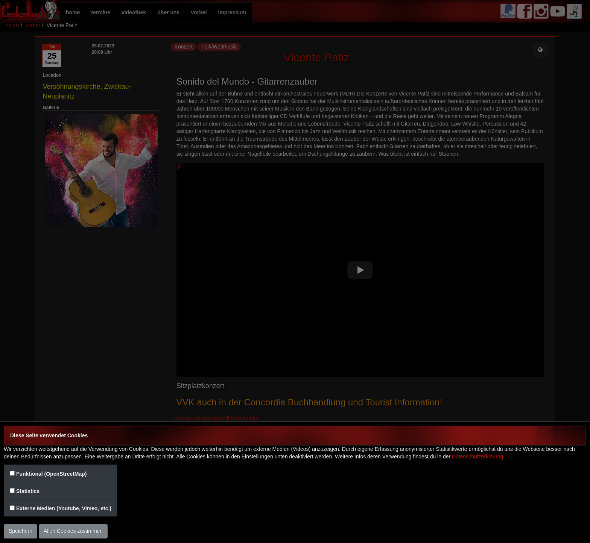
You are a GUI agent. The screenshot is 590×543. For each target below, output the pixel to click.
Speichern (20, 531)
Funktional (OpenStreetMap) (51, 474)
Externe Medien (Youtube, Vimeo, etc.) (63, 508)
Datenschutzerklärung (477, 457)
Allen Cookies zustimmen (73, 531)
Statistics (28, 491)
